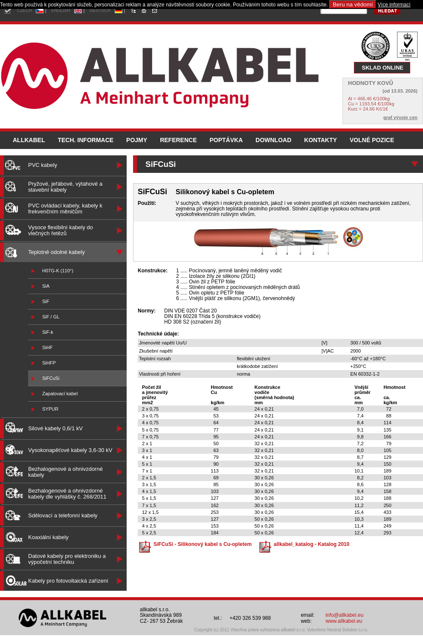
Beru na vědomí (353, 4)
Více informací (394, 5)
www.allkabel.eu (343, 621)
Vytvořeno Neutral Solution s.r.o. (337, 629)
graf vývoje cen (400, 117)
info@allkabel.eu (344, 615)
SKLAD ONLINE (383, 67)
